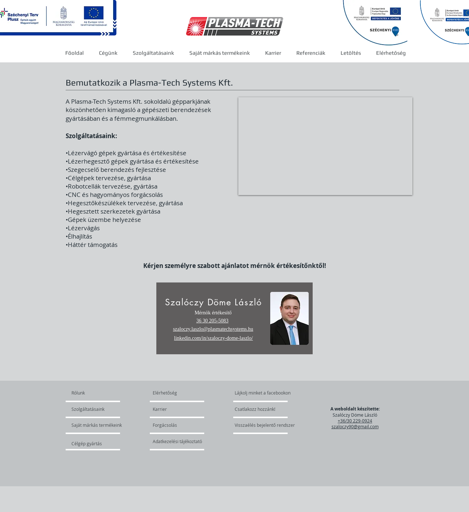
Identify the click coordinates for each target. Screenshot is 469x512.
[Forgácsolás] (172, 425)
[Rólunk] (99, 392)
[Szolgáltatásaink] (92, 409)
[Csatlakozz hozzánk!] (255, 409)
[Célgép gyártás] (90, 443)
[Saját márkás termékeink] (96, 425)
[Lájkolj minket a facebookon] (263, 392)
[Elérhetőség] (170, 392)
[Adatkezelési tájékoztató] (177, 441)
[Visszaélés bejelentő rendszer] (268, 425)
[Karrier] (173, 409)
